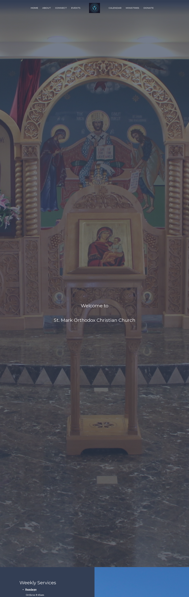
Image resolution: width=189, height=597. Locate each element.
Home (34, 8)
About (46, 8)
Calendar (115, 8)
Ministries (132, 8)
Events (75, 8)
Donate (148, 8)
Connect (61, 8)
